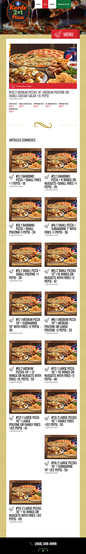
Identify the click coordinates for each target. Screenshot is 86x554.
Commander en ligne (64, 4)
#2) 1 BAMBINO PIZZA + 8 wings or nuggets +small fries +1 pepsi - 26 (60, 181)
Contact (52, 4)
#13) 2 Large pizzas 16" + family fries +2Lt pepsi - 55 (60, 421)
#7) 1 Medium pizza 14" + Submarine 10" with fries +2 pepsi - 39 (25, 325)
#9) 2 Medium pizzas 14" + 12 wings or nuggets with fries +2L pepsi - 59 (25, 374)
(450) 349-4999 (43, 543)
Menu (45, 4)
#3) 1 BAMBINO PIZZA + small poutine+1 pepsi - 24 (22, 228)
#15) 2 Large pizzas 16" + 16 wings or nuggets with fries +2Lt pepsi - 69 (25, 513)
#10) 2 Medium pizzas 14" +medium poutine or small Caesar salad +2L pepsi (39, 93)
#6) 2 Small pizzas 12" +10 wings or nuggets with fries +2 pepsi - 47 (60, 276)
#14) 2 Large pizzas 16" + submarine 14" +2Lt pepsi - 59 (60, 466)
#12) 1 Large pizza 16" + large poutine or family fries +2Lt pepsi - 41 (24, 423)
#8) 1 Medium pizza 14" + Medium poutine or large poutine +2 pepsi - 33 (60, 325)
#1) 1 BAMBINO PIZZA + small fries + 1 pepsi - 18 (25, 179)
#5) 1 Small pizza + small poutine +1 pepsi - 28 (24, 274)
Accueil (38, 4)
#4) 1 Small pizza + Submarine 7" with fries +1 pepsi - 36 (60, 228)
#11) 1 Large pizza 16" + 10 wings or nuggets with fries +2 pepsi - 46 (59, 374)
